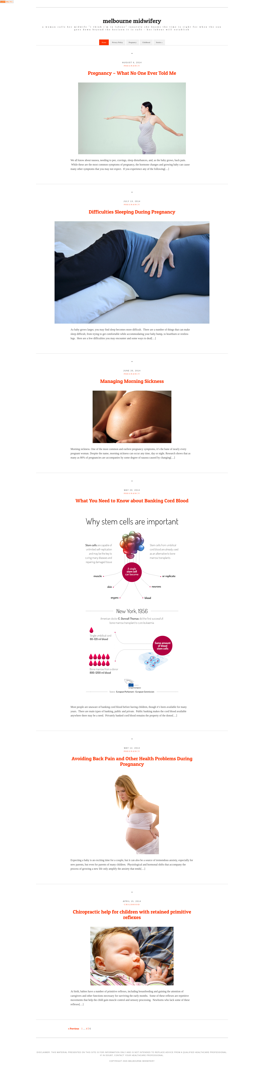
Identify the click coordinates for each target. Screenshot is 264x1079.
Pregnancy (132, 42)
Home (104, 42)
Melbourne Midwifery (132, 21)
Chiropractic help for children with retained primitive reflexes (132, 914)
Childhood (146, 42)
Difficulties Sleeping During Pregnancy (132, 212)
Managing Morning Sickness (132, 381)
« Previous (73, 1028)
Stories (159, 42)
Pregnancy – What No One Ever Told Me (132, 73)
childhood (132, 904)
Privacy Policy (117, 42)
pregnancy (132, 66)
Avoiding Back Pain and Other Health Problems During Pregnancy (132, 761)
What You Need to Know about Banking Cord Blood (132, 500)
